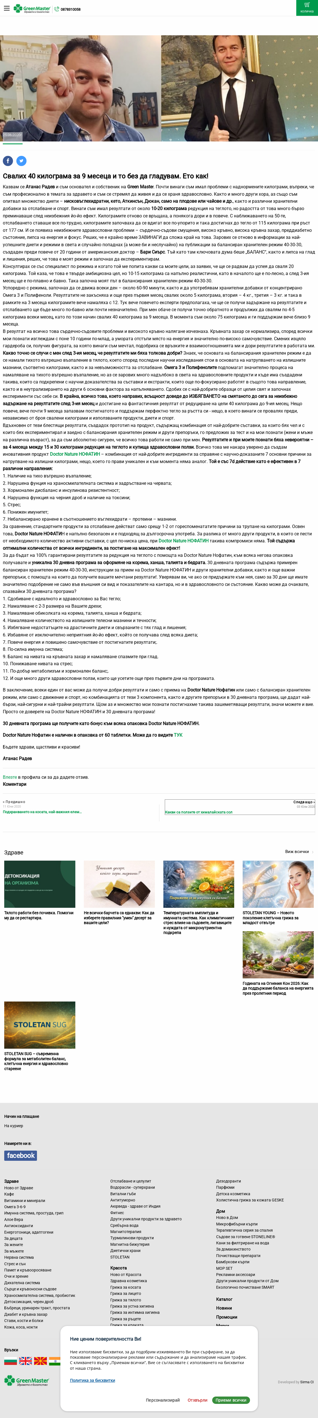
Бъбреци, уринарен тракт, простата (37, 1308)
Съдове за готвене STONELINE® (245, 1236)
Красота (118, 1268)
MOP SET (224, 1268)
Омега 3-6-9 (15, 1207)
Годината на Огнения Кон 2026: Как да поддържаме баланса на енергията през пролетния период (278, 988)
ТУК (178, 735)
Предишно (14, 802)
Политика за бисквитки (92, 1380)
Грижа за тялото (125, 1300)
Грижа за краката (127, 1325)
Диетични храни (125, 1250)
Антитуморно (122, 1200)
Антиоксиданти (18, 1225)
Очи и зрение (16, 1276)
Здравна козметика (128, 1281)
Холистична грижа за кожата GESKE (250, 1200)
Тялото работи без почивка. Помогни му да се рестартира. (38, 915)
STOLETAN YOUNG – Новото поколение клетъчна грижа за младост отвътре (271, 918)
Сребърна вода (124, 1225)
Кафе (9, 1194)
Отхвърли (197, 1400)
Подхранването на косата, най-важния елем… (42, 812)
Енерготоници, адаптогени (28, 1232)
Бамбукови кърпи (232, 1262)
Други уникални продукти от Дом (247, 1281)
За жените (13, 1244)
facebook (20, 1156)
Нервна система (19, 1257)
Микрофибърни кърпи (237, 1224)
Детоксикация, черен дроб (29, 1301)
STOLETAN (120, 1257)
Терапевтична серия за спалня (244, 1230)
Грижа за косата (125, 1287)
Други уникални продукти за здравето (146, 1219)
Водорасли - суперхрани (132, 1187)
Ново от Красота (125, 1274)
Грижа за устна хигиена (132, 1306)
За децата (13, 1238)
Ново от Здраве (18, 1188)
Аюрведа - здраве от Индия (135, 1206)
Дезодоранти (228, 1181)
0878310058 (70, 9)
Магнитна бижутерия (130, 1244)
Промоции (226, 1317)
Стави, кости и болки (23, 1320)
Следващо (304, 802)
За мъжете (14, 1251)
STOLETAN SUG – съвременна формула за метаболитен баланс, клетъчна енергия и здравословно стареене (36, 1061)
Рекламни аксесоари (235, 1274)
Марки (222, 1325)
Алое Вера (13, 1219)
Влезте (10, 777)
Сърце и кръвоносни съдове (30, 1289)
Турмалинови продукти (132, 1238)
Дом (220, 1211)
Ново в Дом (227, 1217)
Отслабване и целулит (130, 1181)
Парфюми (225, 1187)
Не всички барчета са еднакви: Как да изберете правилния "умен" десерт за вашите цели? (119, 918)
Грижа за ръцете (125, 1319)
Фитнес (117, 1212)
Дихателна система (22, 1282)
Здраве (11, 1181)
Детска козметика (233, 1194)
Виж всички (299, 851)
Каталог (224, 1299)
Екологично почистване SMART (245, 1287)
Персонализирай (163, 1400)
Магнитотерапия (125, 1231)
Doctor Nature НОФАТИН (184, 541)
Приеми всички (231, 1400)
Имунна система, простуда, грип (33, 1213)
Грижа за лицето (125, 1293)
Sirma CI (307, 1382)
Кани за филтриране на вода (242, 1243)
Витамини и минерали (24, 1200)
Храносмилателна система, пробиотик (39, 1295)
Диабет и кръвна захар (25, 1314)
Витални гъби (123, 1194)
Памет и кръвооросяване (27, 1270)
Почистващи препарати (238, 1255)
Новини (224, 1308)
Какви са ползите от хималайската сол (199, 812)
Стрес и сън (15, 1264)
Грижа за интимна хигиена (135, 1312)
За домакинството (233, 1249)
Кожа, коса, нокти (21, 1327)
